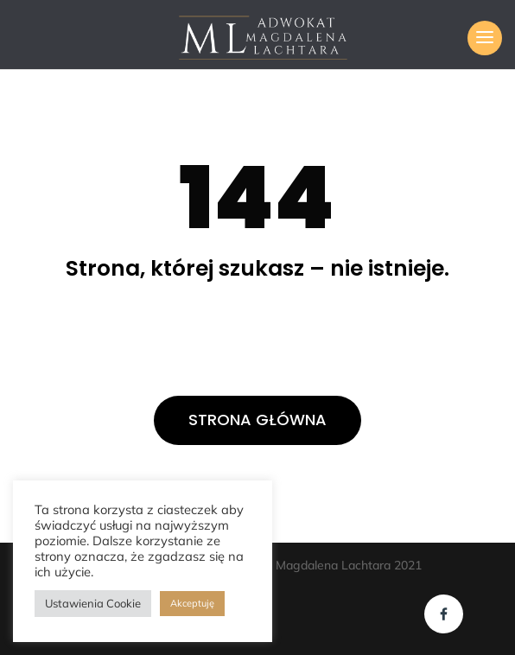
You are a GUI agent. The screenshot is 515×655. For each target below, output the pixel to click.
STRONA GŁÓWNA (257, 419)
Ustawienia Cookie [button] (93, 603)
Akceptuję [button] (192, 603)
